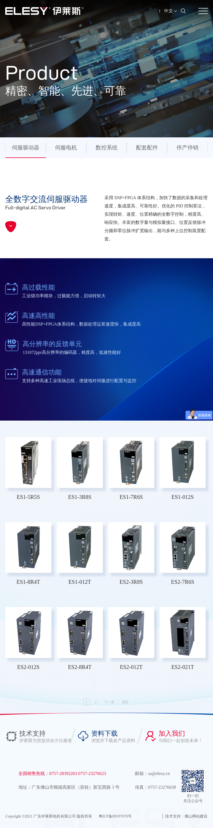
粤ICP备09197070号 (115, 816)
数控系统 (107, 148)
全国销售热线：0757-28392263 (48, 773)
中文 (170, 11)
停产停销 (187, 148)
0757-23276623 (92, 773)
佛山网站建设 (196, 816)
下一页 (109, 702)
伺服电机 (66, 148)
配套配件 (147, 148)
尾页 (125, 702)
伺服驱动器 (25, 148)
